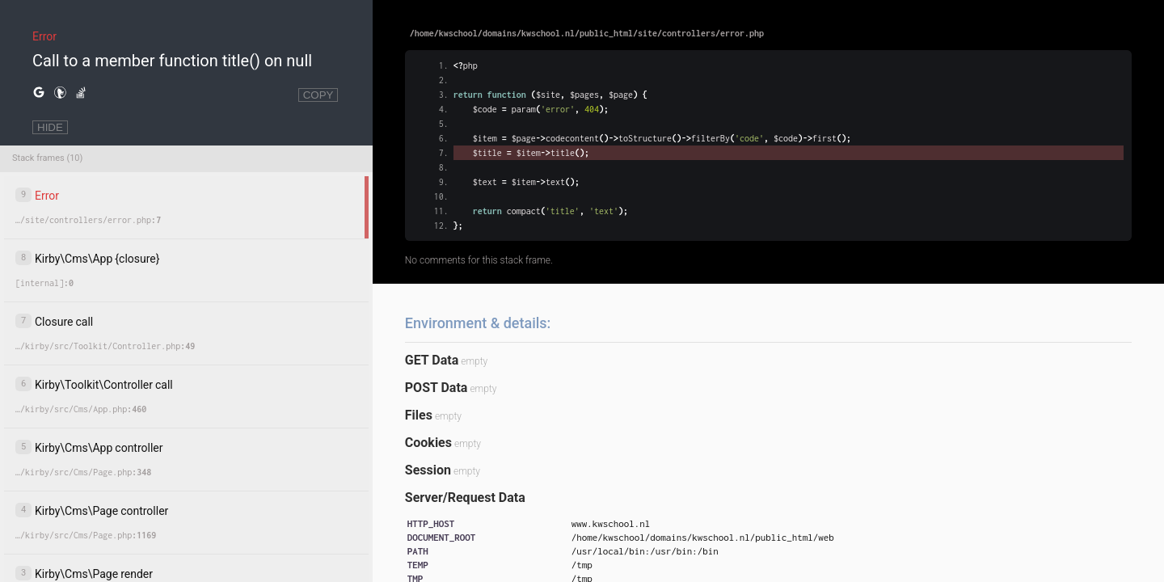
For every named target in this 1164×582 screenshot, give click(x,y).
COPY (318, 95)
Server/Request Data (465, 497)
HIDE (50, 127)
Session (428, 470)
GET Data (431, 360)
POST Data (436, 387)
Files (418, 415)
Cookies (428, 442)
